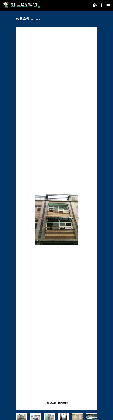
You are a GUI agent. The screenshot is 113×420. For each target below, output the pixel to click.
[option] (56, 218)
